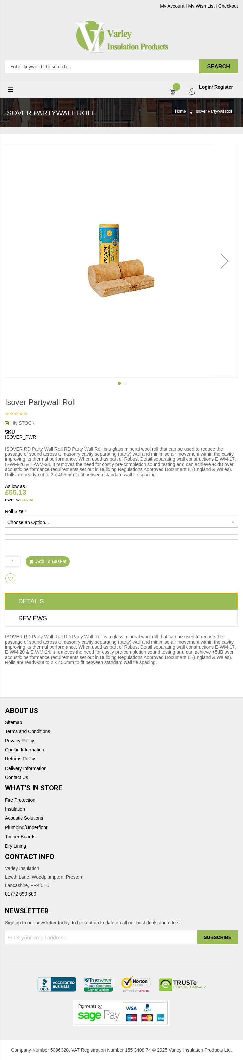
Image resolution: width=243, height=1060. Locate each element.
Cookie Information (24, 749)
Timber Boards (20, 836)
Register (223, 87)
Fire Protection (20, 800)
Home (180, 111)
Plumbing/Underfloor (26, 827)
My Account (172, 6)
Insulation (15, 809)
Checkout (228, 6)
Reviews (32, 618)
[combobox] (121, 66)
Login (205, 87)
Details (31, 601)
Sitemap (13, 722)
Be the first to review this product (16, 414)
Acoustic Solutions (24, 818)
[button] (224, 261)
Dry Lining (15, 846)
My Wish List (201, 6)
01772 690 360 (20, 894)
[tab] (121, 601)
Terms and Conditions (27, 731)
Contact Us (16, 777)
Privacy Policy (19, 740)
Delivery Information (26, 768)
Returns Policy (20, 758)
